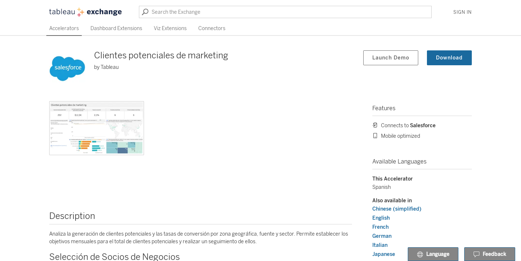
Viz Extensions (170, 28)
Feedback (489, 254)
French (380, 227)
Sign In (462, 12)
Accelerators (64, 28)
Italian (379, 245)
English (381, 218)
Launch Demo (390, 58)
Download (449, 58)
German (381, 236)
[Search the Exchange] (285, 12)
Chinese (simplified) (397, 209)
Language (433, 254)
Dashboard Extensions (116, 28)
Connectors (211, 28)
